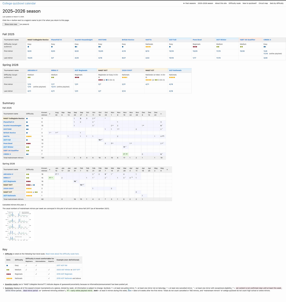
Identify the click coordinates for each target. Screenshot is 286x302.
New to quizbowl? (250, 3)
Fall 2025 (8, 34)
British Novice (128, 40)
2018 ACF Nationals (64, 278)
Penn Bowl (197, 40)
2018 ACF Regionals (64, 274)
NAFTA (149, 40)
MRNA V (54, 70)
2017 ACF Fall (62, 265)
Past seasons (190, 3)
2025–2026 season (205, 3)
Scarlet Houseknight (84, 40)
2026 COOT (127, 70)
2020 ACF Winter (63, 270)
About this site (221, 3)
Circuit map (263, 3)
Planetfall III (56, 40)
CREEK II (267, 40)
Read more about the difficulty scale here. (62, 254)
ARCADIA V (32, 70)
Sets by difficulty (276, 3)
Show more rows (11, 24)
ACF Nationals (175, 70)
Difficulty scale (235, 3)
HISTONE (102, 40)
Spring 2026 (10, 64)
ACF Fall (172, 40)
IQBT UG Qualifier (247, 40)
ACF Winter (221, 40)
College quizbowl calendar (19, 3)
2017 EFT (76, 270)
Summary (9, 103)
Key (5, 249)
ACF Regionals (81, 70)
